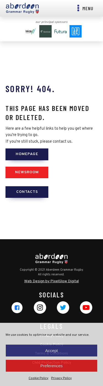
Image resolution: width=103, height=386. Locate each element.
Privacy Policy (61, 378)
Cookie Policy (38, 378)
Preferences (51, 365)
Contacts (27, 192)
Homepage (27, 154)
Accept (51, 350)
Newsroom (27, 172)
